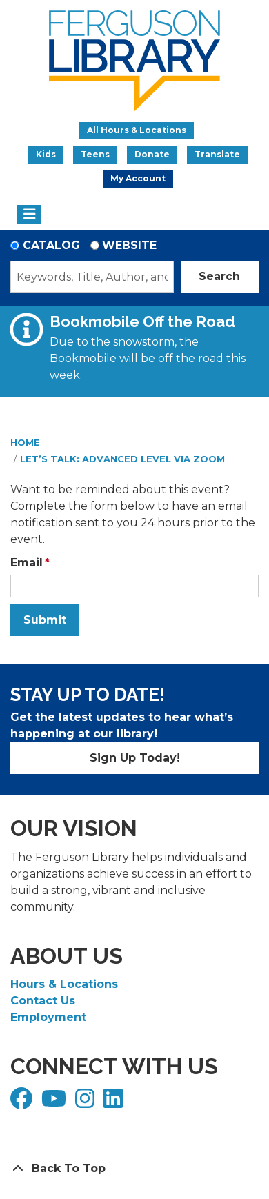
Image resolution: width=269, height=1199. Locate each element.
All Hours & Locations (136, 130)
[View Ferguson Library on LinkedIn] (114, 1102)
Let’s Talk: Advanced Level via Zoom (122, 458)
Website (129, 245)
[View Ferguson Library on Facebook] (23, 1102)
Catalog (51, 245)
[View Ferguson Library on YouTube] (55, 1102)
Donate (152, 154)
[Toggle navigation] (29, 214)
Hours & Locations (64, 984)
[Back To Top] (134, 1169)
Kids (46, 154)
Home (25, 442)
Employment (48, 1017)
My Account (138, 178)
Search (219, 276)
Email (26, 562)
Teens (95, 154)
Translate (217, 154)
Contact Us (42, 1000)
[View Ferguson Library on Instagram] (86, 1102)
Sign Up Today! (135, 757)
